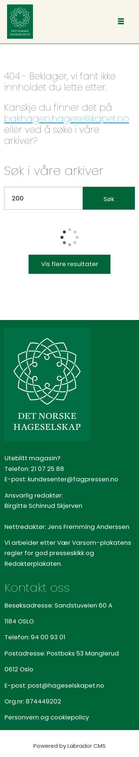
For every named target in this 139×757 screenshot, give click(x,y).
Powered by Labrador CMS (69, 746)
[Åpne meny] (121, 21)
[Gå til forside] (20, 21)
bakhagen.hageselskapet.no (66, 118)
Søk (108, 199)
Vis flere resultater (69, 263)
